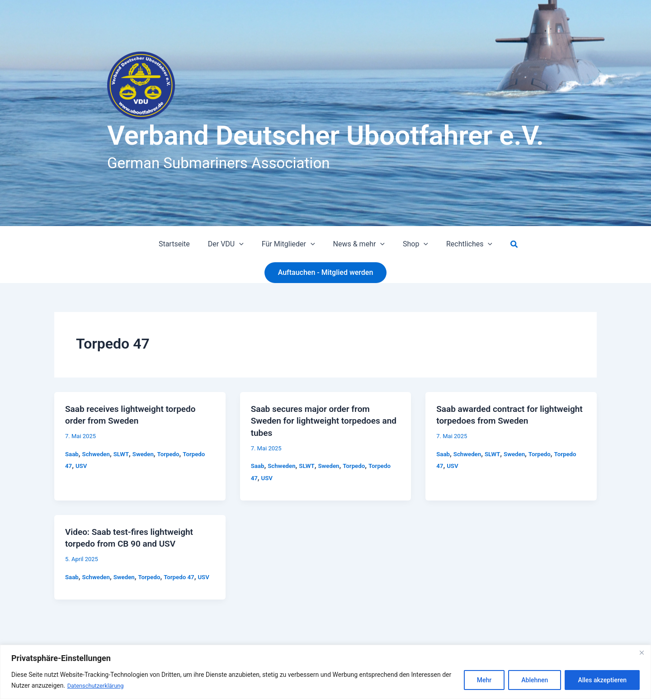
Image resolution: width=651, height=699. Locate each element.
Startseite (183, 244)
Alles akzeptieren (602, 680)
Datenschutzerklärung (98, 686)
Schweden (97, 453)
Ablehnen (534, 680)
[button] (244, 244)
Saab (72, 453)
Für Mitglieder (290, 244)
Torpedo (173, 453)
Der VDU (231, 244)
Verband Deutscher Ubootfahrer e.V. (325, 135)
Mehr (484, 680)
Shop (410, 244)
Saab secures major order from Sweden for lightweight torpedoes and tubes (319, 420)
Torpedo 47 (185, 575)
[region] (325, 672)
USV (82, 465)
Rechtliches (460, 244)
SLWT (124, 453)
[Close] (641, 652)
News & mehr (357, 244)
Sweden (147, 453)
